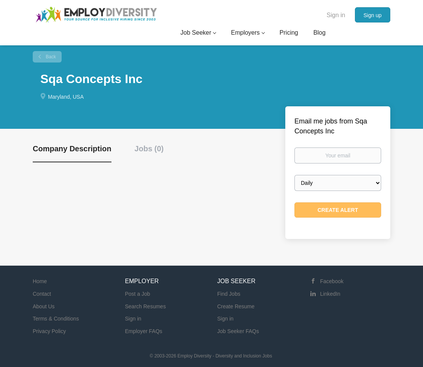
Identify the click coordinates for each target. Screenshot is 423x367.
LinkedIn (330, 294)
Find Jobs (228, 294)
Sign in (336, 15)
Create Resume (235, 306)
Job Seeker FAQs (238, 331)
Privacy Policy (49, 331)
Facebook (331, 281)
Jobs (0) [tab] (149, 148)
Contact (42, 294)
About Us (44, 306)
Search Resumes (145, 306)
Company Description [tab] (72, 148)
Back (50, 56)
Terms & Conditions (56, 319)
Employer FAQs (143, 331)
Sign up (373, 15)
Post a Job (137, 294)
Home (40, 281)
